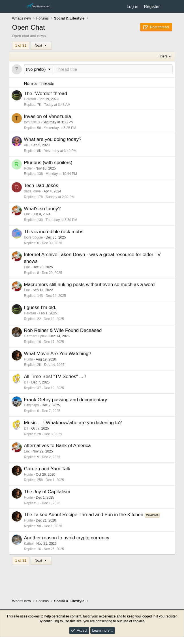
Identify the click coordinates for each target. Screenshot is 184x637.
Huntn (28, 359)
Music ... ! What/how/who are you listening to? (73, 422)
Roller (28, 168)
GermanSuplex (35, 336)
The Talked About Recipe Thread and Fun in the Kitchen (84, 514)
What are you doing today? (53, 139)
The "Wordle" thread (45, 93)
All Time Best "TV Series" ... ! (55, 376)
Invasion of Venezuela (47, 116)
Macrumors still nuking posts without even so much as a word (89, 284)
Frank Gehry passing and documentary (65, 399)
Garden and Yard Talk (47, 468)
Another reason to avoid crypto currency (66, 538)
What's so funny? (42, 208)
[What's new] (168, 6)
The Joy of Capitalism (47, 491)
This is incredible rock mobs (54, 231)
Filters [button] (163, 56)
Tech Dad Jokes (41, 185)
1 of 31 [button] (21, 45)
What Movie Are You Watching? (57, 353)
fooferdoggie (33, 237)
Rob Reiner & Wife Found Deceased (63, 330)
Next (41, 45)
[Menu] (17, 6)
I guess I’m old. (40, 307)
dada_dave (32, 191)
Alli (26, 145)
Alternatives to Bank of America (57, 445)
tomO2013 (32, 122)
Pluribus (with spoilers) (48, 162)
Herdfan (30, 99)
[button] (39, 69)
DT (26, 382)
